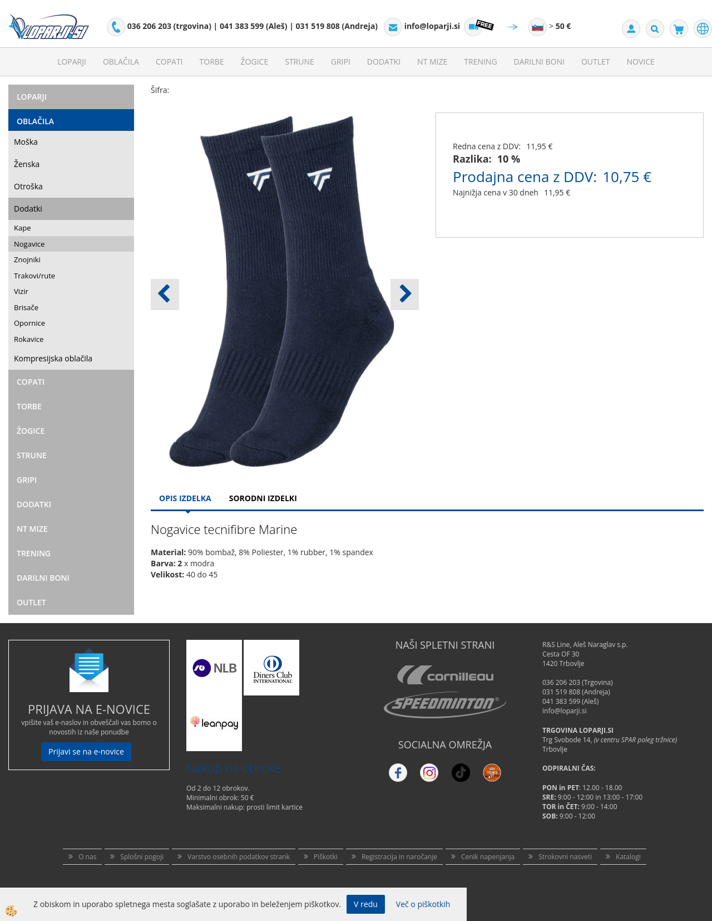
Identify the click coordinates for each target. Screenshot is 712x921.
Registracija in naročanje (399, 856)
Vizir (21, 291)
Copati (169, 61)
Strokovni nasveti (565, 856)
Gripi (340, 61)
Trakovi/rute (34, 276)
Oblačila (121, 61)
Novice (641, 61)
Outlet (595, 61)
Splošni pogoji (142, 856)
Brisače (26, 307)
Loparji (71, 61)
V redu (366, 904)
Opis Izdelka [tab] (185, 498)
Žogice (255, 61)
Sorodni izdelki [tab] (263, 498)
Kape (22, 228)
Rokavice (28, 339)
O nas (87, 856)
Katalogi (628, 856)
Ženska (26, 164)
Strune (299, 61)
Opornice (29, 323)
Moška (26, 141)
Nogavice (29, 244)
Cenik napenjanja (488, 856)
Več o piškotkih (423, 904)
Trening (480, 61)
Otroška (28, 186)
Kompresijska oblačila (53, 358)
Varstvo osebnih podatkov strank (238, 856)
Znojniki (27, 259)
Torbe (212, 61)
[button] (404, 294)
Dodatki (383, 61)
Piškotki (326, 856)
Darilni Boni (539, 61)
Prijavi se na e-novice (86, 751)
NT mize (432, 61)
